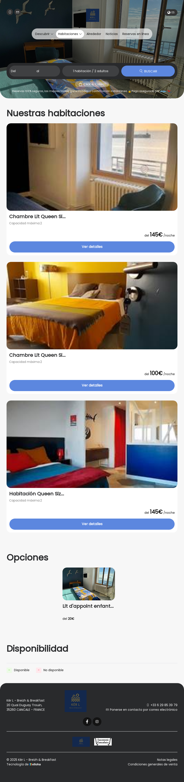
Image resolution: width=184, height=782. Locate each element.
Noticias (112, 34)
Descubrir (44, 34)
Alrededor (94, 34)
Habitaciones (70, 34)
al (37, 71)
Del (13, 71)
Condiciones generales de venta (152, 764)
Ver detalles (92, 246)
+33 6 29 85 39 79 (161, 705)
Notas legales (167, 760)
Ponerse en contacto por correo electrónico (141, 709)
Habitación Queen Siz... (36, 494)
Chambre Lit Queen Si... (37, 216)
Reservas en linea (135, 34)
